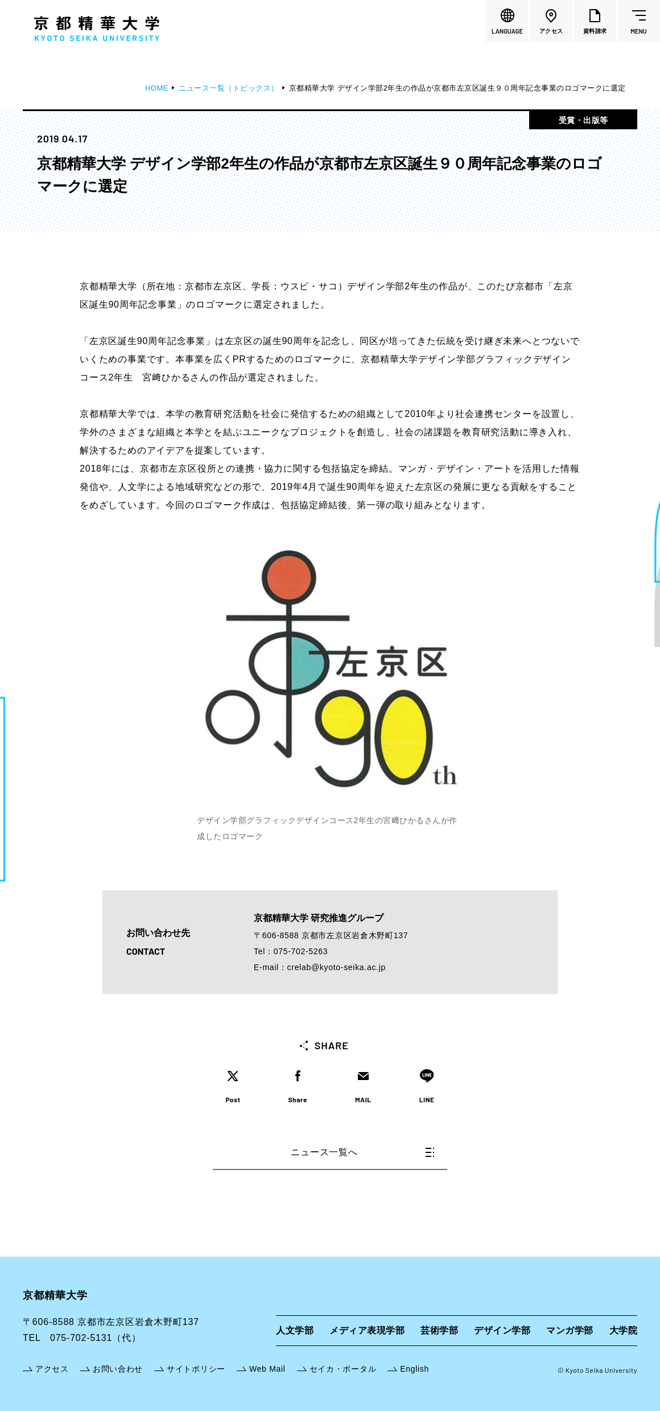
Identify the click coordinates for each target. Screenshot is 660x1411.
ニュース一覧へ (362, 1152)
